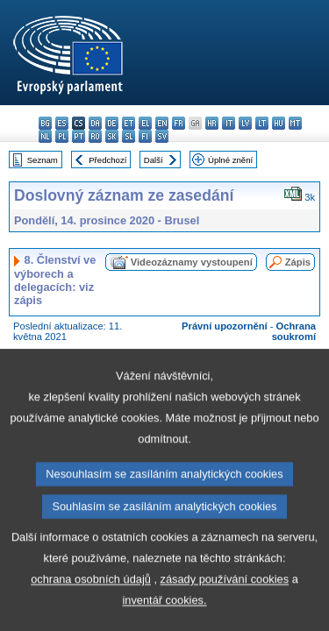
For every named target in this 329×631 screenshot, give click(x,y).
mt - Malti (295, 123)
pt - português (78, 136)
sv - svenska (161, 136)
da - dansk (95, 123)
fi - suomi (145, 136)
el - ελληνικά (145, 123)
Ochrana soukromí (294, 331)
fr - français (178, 123)
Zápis (298, 262)
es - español (61, 123)
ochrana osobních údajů (91, 618)
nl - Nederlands (45, 136)
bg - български (45, 123)
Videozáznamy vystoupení (192, 262)
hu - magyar (278, 123)
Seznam (42, 160)
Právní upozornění (225, 326)
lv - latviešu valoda (245, 123)
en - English (161, 123)
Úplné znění (230, 160)
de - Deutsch (111, 123)
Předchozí (107, 160)
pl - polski (61, 136)
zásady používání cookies (225, 618)
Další (153, 160)
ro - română (95, 136)
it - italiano (228, 123)
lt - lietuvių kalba (261, 123)
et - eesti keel (128, 123)
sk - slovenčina (111, 136)
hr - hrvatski (211, 123)
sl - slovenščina (128, 136)
